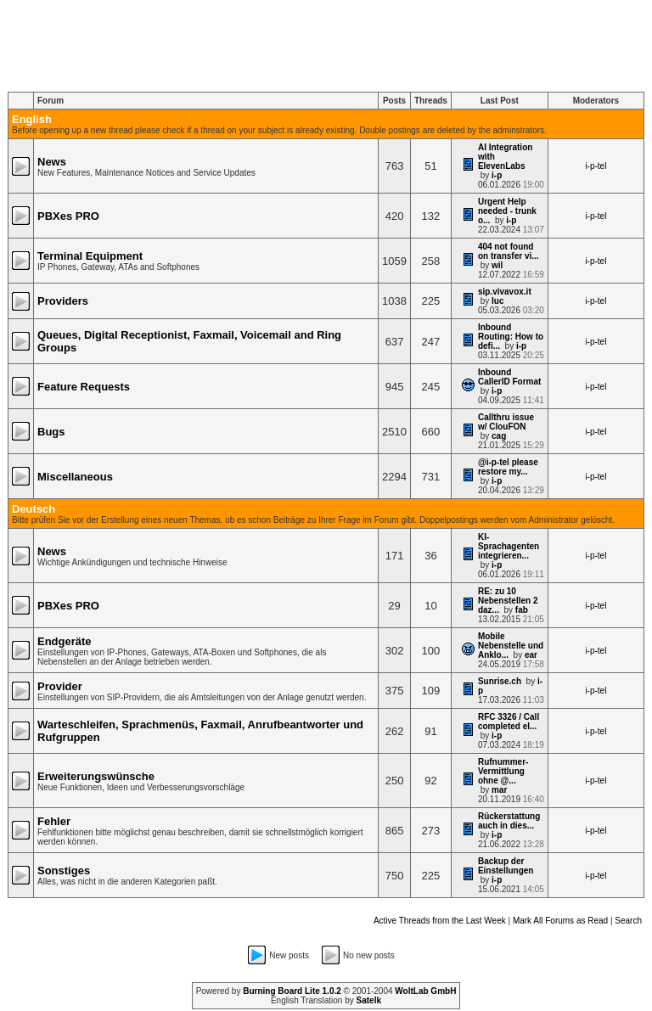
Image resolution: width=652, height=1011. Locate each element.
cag (499, 436)
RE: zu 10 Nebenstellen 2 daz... (508, 601)
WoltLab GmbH (425, 991)
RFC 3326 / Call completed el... (508, 721)
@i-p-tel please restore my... (508, 467)
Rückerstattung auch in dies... (509, 821)
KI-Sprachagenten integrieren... (508, 546)
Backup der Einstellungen (506, 866)
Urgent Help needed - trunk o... (507, 211)
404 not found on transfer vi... (508, 251)
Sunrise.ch (499, 681)
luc (497, 301)
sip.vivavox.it (504, 291)
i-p (497, 175)
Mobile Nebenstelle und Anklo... (510, 646)
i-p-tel (595, 166)
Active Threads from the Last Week (440, 920)
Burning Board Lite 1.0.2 (292, 991)
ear (531, 655)
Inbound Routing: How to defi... (510, 337)
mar (499, 790)
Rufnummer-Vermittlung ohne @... (503, 771)
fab (521, 610)
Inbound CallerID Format (509, 377)
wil (497, 265)
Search (628, 920)
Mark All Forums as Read (560, 920)
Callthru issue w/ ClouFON (506, 422)
